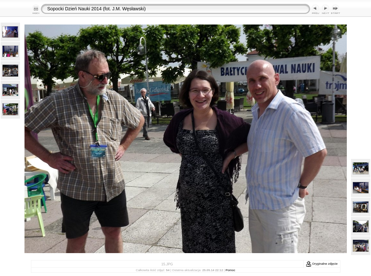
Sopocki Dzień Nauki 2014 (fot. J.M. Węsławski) (96, 8)
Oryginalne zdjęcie (322, 263)
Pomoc (230, 270)
